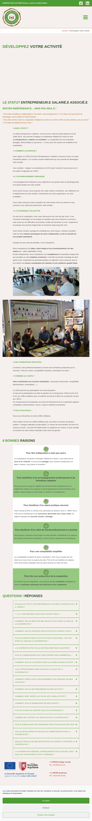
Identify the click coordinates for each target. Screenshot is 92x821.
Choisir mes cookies (46, 815)
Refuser (46, 808)
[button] (46, 606)
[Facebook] (81, 3)
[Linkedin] (87, 3)
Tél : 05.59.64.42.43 (57, 765)
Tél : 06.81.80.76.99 (57, 776)
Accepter (46, 801)
